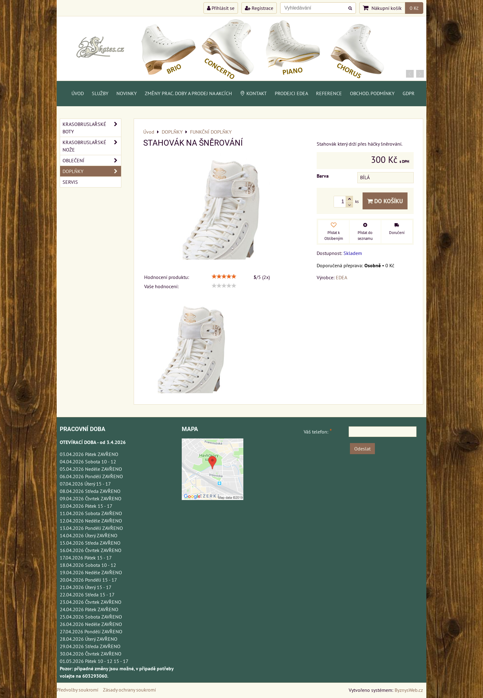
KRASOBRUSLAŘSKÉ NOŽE (92, 146)
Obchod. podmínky (372, 93)
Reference (329, 93)
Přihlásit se (220, 8)
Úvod (77, 93)
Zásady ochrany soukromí (129, 690)
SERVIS (70, 182)
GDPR (409, 93)
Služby (100, 93)
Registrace (259, 8)
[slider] (224, 276)
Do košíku (385, 201)
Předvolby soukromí (77, 690)
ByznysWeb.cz (409, 690)
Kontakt (253, 93)
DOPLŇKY (92, 171)
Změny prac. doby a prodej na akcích (188, 93)
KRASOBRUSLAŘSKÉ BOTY (92, 128)
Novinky (126, 93)
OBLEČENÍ (92, 160)
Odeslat (362, 449)
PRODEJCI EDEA (291, 93)
